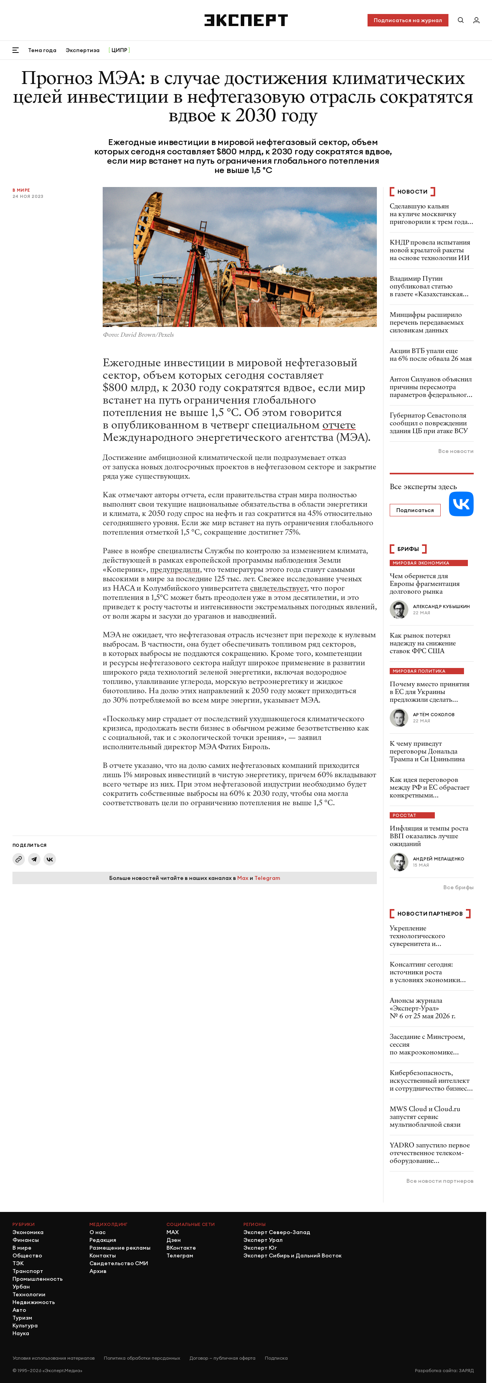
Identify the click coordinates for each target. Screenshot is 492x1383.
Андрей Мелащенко (438, 859)
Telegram (267, 877)
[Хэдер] (246, 20)
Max (243, 877)
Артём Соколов (434, 714)
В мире (21, 190)
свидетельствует (278, 588)
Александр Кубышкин (441, 606)
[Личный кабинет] (476, 20)
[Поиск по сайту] (461, 20)
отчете (339, 425)
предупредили (175, 569)
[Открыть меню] (15, 50)
